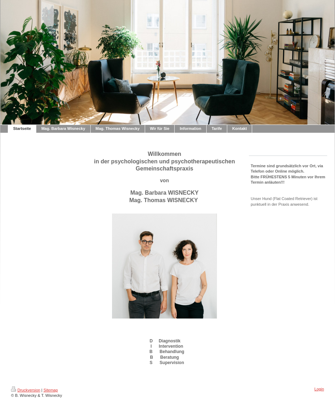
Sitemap (50, 390)
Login (319, 389)
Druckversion (25, 390)
